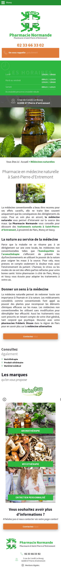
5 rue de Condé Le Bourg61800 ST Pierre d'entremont (33, 559)
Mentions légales (32, 565)
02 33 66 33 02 (32, 553)
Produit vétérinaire (13, 362)
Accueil (24, 161)
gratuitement (23, 52)
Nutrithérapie (11, 359)
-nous (30, 336)
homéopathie (46, 250)
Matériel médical (12, 365)
